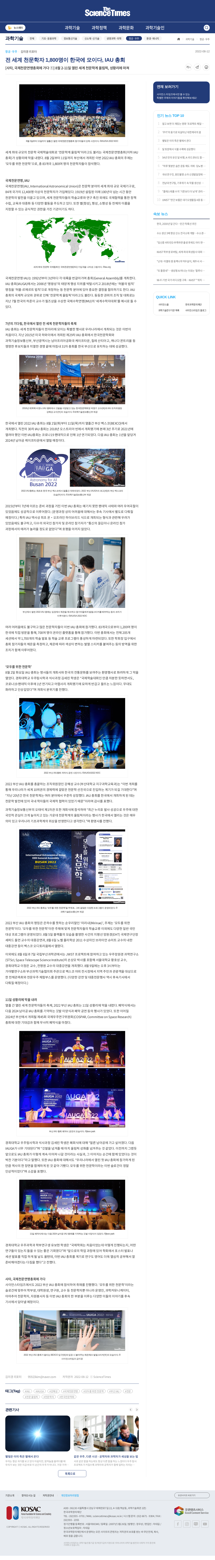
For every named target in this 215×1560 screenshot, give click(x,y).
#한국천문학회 (66, 1401)
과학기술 (72, 27)
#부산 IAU (114, 1395)
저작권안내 (48, 1499)
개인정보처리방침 (70, 1499)
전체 (32, 43)
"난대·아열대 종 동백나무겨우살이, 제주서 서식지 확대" (183, 265)
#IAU (27, 1395)
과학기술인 (154, 27)
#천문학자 (49, 1401)
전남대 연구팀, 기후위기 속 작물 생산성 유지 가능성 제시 (184, 187)
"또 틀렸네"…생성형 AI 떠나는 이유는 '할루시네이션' (183, 275)
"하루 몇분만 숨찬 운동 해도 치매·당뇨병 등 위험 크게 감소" (184, 170)
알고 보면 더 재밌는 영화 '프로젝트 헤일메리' (184, 128)
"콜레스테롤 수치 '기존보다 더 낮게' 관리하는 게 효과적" (184, 195)
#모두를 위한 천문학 (93, 1395)
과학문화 (126, 27)
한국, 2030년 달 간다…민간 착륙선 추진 (177, 228)
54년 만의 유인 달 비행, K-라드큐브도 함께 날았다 (184, 161)
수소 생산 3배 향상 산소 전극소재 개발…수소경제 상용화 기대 (183, 237)
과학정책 (99, 27)
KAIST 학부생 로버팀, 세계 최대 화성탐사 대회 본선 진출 (183, 256)
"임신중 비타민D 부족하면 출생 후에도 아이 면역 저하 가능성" (183, 246)
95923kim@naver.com (42, 1381)
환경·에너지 (153, 43)
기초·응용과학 (48, 43)
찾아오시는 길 (28, 1499)
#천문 (128, 1395)
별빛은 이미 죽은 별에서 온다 (176, 145)
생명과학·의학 (114, 43)
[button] (131, 1414)
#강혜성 (53, 1395)
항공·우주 (134, 43)
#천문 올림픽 (31, 1401)
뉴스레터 (15, 27)
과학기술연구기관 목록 (167, 314)
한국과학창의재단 (192, 308)
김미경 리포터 (29, 56)
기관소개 (9, 1499)
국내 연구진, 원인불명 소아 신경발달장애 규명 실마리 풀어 (184, 178)
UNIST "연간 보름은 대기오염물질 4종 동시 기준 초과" (184, 204)
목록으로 (72, 1478)
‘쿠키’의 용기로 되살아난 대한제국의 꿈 (181, 136)
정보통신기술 (70, 43)
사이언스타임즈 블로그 (194, 314)
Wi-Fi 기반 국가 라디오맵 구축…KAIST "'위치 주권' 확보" (183, 284)
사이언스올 (162, 308)
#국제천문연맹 (70, 1395)
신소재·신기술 (92, 43)
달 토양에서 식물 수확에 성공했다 (178, 153)
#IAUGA (40, 1395)
